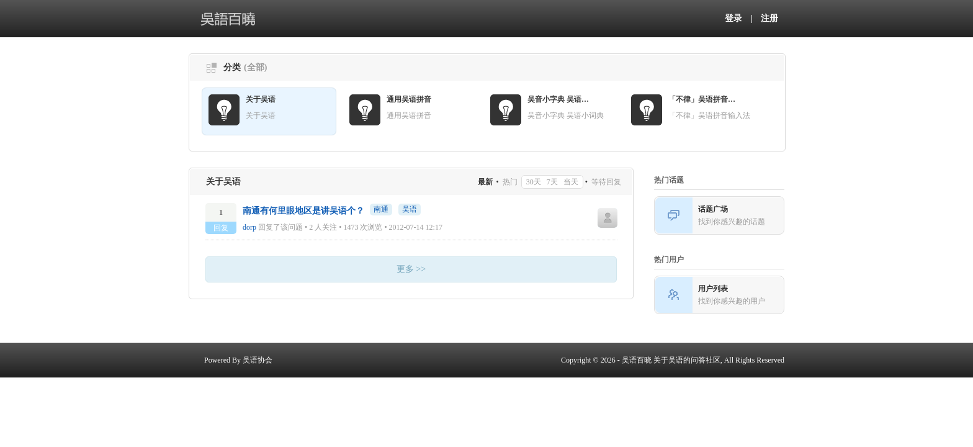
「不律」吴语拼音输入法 (702, 99)
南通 (381, 209)
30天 (533, 182)
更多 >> (411, 269)
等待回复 (606, 182)
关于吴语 (261, 99)
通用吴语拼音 (409, 99)
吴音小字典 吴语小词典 (561, 99)
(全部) (255, 67)
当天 (570, 182)
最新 (485, 182)
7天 (552, 182)
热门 (510, 182)
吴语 (409, 209)
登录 (733, 18)
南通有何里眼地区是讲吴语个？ (303, 210)
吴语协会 (257, 360)
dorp (249, 227)
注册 (769, 18)
